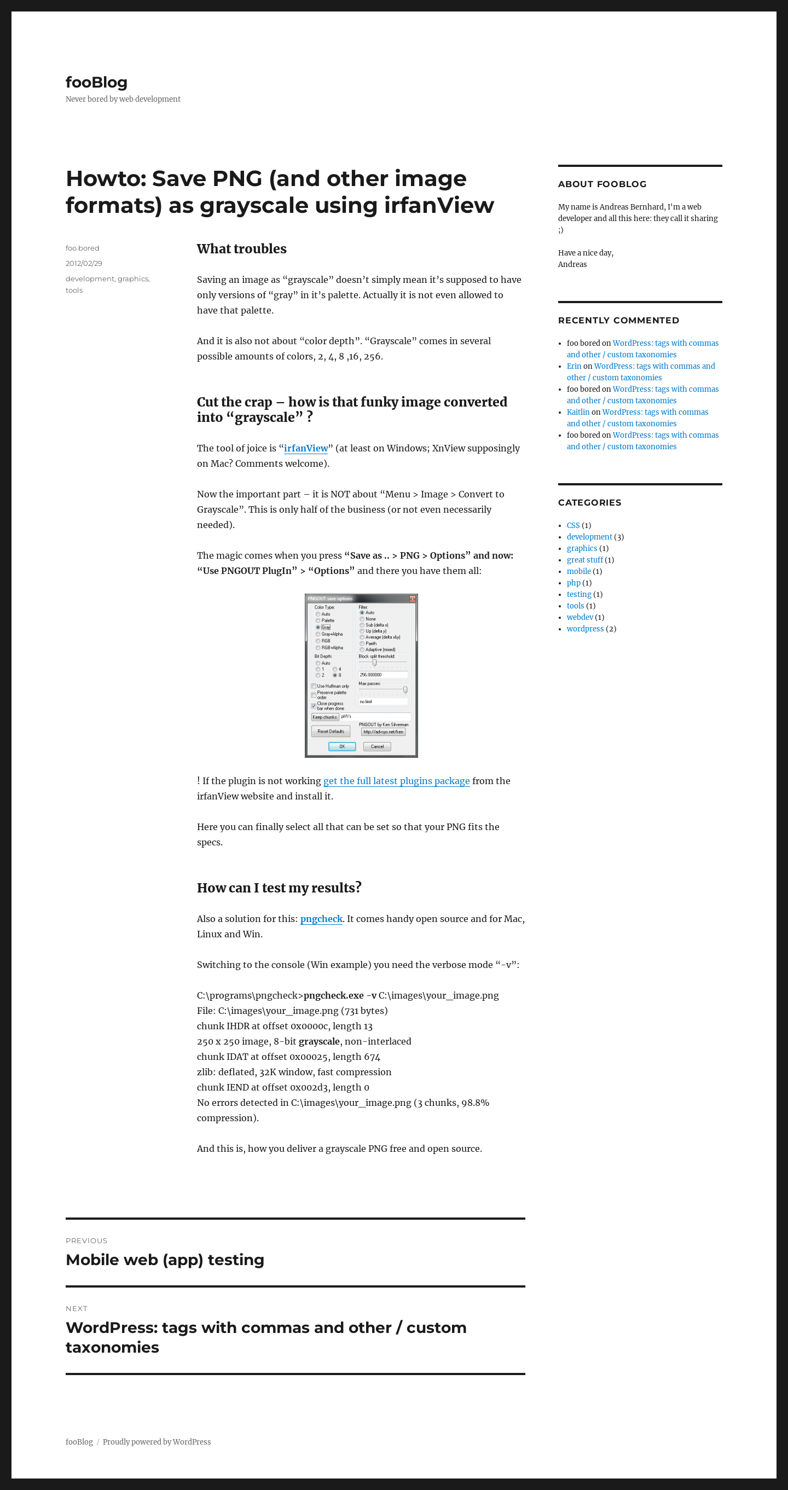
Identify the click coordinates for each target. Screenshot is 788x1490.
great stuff (585, 560)
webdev (580, 617)
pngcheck (321, 918)
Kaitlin (578, 412)
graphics (133, 278)
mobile (579, 571)
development (90, 278)
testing (579, 594)
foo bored (83, 247)
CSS (573, 525)
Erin (574, 366)
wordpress (585, 629)
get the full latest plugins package (396, 780)
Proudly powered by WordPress (157, 1442)
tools (74, 290)
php (574, 583)
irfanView (306, 448)
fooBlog (97, 82)
